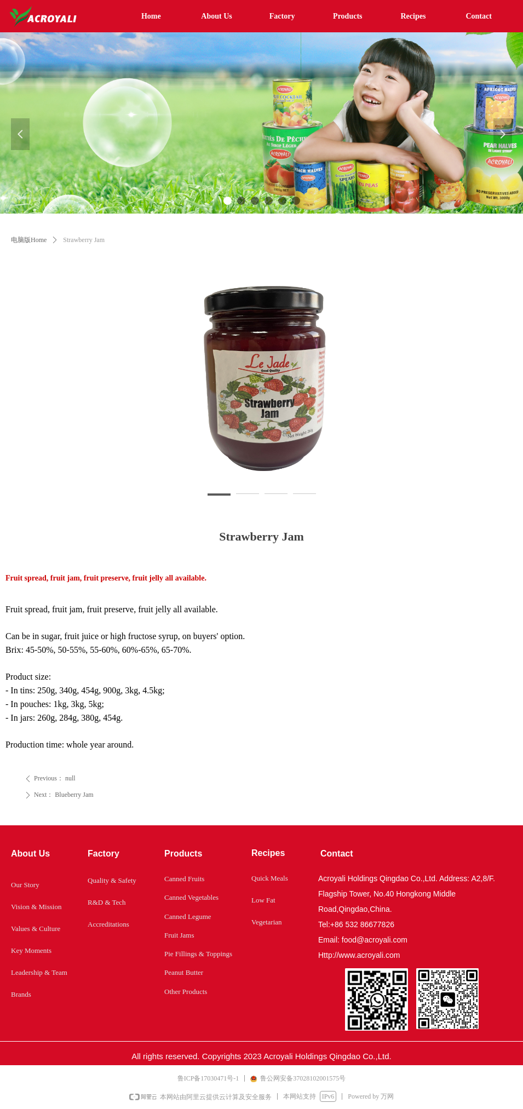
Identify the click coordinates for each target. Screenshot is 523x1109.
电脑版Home (29, 240)
